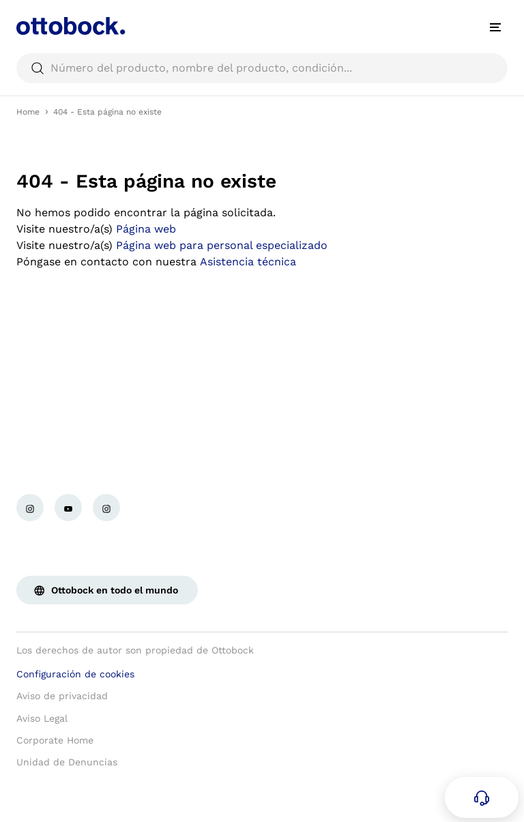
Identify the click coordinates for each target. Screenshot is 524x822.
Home (28, 112)
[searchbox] (262, 68)
